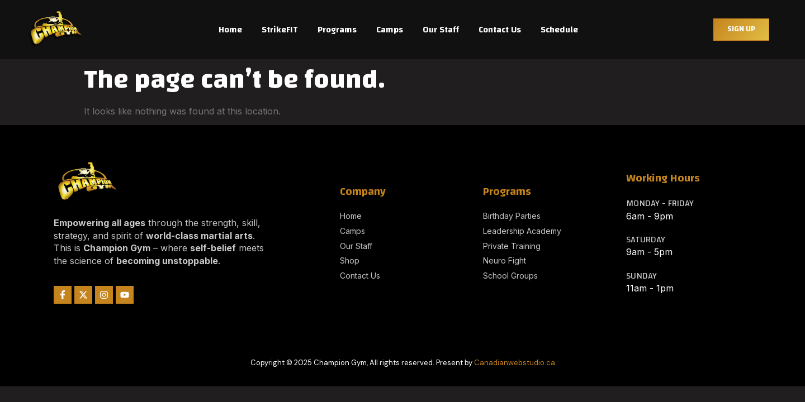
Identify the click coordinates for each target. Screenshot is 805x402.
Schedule (559, 29)
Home (230, 29)
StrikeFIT (280, 29)
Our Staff (441, 29)
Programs (337, 29)
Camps (389, 29)
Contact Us (500, 29)
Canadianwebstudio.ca (514, 362)
